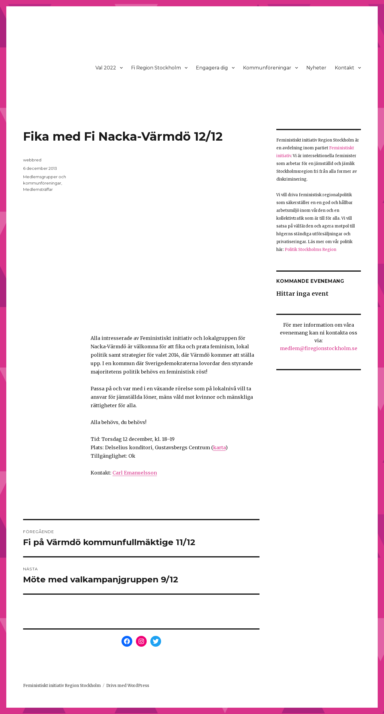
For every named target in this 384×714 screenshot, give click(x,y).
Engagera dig (212, 68)
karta (219, 447)
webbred (32, 159)
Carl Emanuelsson (134, 473)
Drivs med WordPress (127, 685)
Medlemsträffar (38, 189)
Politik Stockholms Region (310, 249)
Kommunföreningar (267, 68)
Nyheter (316, 68)
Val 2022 (105, 68)
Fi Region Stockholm (156, 68)
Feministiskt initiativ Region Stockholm (62, 685)
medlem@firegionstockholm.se (318, 348)
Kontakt (344, 68)
